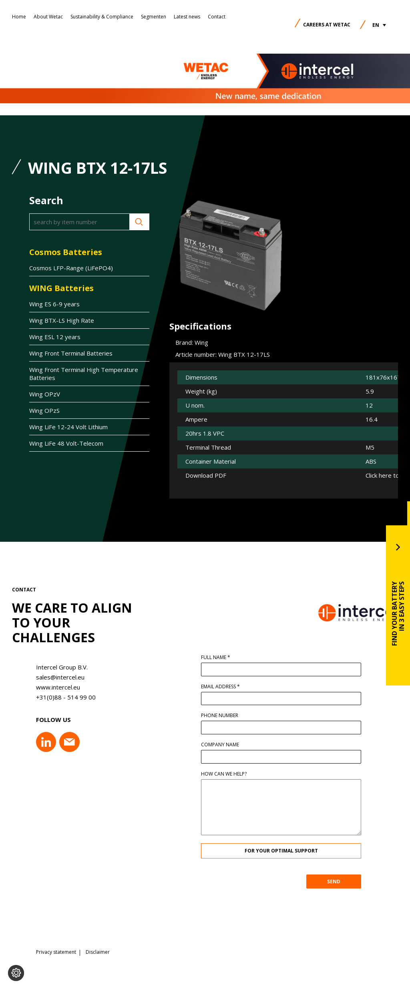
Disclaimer (98, 951)
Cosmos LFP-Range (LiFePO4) (71, 268)
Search (139, 221)
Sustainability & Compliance (101, 16)
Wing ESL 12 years (54, 337)
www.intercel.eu (55, 687)
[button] (379, 25)
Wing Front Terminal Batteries (71, 353)
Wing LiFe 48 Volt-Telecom (66, 443)
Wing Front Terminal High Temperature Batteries (83, 374)
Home (19, 16)
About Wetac (48, 16)
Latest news (187, 16)
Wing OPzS (44, 410)
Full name (218, 657)
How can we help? (227, 774)
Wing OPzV (44, 394)
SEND (337, 881)
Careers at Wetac (326, 24)
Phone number (222, 715)
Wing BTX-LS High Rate (61, 320)
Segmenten (153, 16)
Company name (223, 744)
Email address (223, 686)
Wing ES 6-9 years (54, 304)
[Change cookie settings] (16, 973)
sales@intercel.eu (57, 677)
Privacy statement (56, 951)
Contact (216, 16)
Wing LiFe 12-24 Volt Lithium (68, 427)
